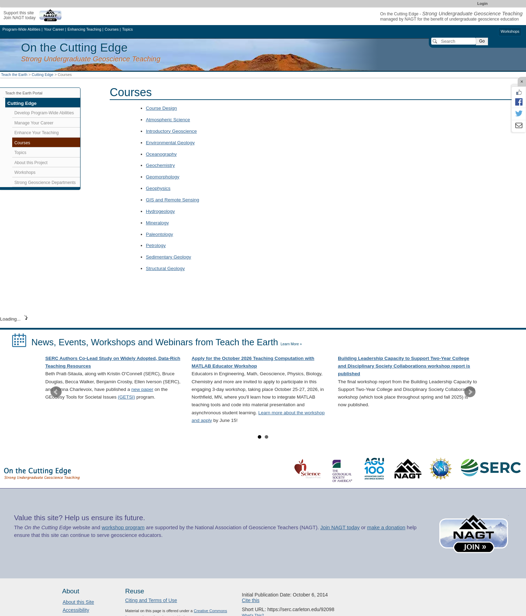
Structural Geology (165, 268)
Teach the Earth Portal (23, 93)
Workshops (510, 31)
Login (482, 3)
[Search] (453, 41)
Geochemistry (160, 165)
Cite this (251, 600)
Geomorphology (162, 176)
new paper (142, 389)
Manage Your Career (33, 123)
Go (482, 41)
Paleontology (159, 234)
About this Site (78, 602)
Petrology (156, 245)
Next (469, 392)
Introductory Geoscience (171, 131)
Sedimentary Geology (168, 257)
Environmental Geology (170, 142)
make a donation (386, 527)
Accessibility (76, 610)
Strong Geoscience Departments (45, 182)
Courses (22, 142)
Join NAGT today (340, 527)
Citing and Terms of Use (151, 600)
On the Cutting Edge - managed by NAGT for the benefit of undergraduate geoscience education (451, 16)
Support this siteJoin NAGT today (19, 15)
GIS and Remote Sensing (172, 199)
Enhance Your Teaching (36, 132)
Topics (20, 152)
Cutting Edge (42, 74)
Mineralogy (157, 222)
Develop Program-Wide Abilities (44, 112)
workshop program (123, 527)
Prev (56, 392)
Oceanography (161, 154)
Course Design (161, 108)
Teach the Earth (14, 74)
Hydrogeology (160, 211)
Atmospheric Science (168, 119)
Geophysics (158, 188)
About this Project (30, 162)
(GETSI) (126, 397)
